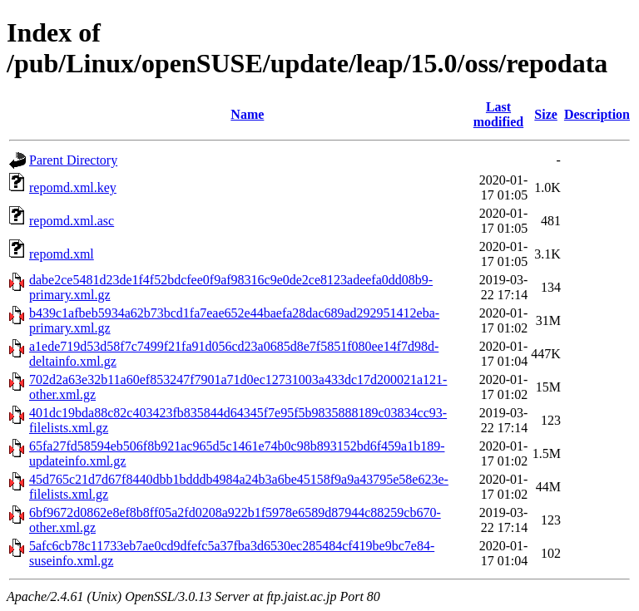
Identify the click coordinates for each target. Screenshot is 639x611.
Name (247, 114)
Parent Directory (73, 160)
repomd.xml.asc (71, 221)
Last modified (498, 114)
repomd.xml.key (72, 187)
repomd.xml (61, 254)
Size (545, 114)
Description (597, 114)
